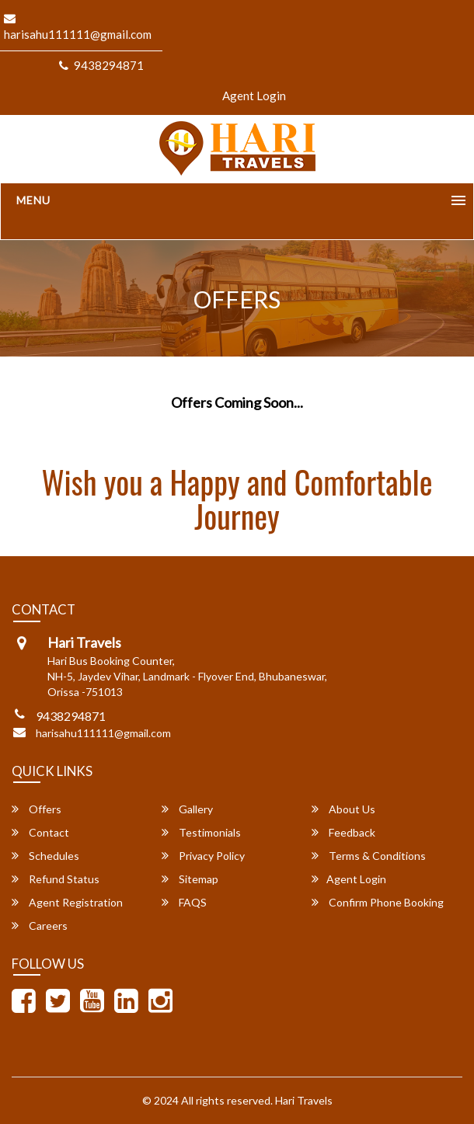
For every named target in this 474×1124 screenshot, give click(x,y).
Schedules (45, 855)
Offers (36, 809)
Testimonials (201, 832)
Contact (40, 832)
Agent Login (254, 96)
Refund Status (55, 879)
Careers (40, 925)
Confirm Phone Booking (378, 902)
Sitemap (190, 879)
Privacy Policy (203, 855)
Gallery (187, 809)
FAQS (184, 902)
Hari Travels (304, 1100)
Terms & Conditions (369, 855)
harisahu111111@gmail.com (103, 732)
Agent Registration (67, 902)
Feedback (343, 832)
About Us (343, 809)
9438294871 (101, 65)
